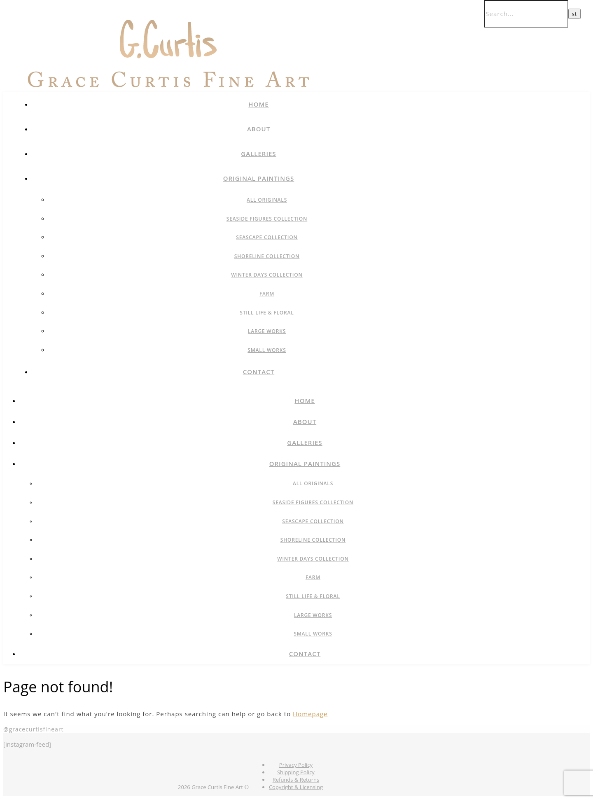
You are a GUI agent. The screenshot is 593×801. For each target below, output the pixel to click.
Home (258, 104)
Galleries (258, 153)
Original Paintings (258, 178)
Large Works (267, 331)
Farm (266, 293)
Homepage (310, 714)
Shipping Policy (296, 772)
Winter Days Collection (267, 274)
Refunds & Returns (296, 779)
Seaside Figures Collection (266, 218)
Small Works (266, 350)
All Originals (267, 199)
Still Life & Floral (267, 312)
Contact (258, 372)
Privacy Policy (296, 764)
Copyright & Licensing (296, 787)
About (258, 129)
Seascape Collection (266, 237)
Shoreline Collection (267, 256)
